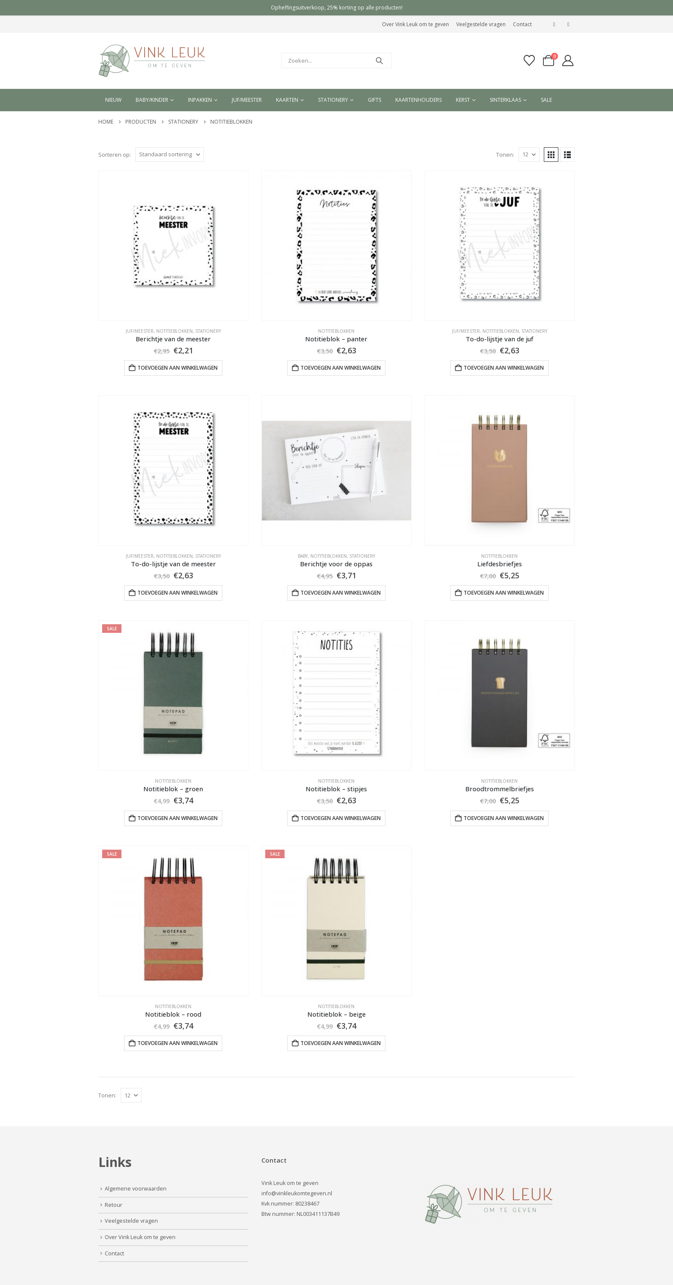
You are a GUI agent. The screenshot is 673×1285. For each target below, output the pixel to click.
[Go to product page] (173, 245)
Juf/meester (247, 99)
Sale (546, 99)
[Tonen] (529, 154)
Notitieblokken (174, 331)
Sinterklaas (505, 99)
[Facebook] (554, 24)
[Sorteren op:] (169, 154)
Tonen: (505, 154)
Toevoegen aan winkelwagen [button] (177, 367)
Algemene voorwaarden (136, 1188)
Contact (522, 24)
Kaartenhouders (418, 99)
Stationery (333, 99)
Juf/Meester (140, 331)
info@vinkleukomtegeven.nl (296, 1193)
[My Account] (568, 60)
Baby (303, 556)
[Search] (379, 60)
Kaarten (287, 99)
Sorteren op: (114, 154)
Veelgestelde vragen (481, 24)
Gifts (374, 99)
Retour (113, 1205)
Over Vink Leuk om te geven (415, 24)
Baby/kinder (152, 99)
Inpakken (200, 99)
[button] (551, 154)
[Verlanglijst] (529, 60)
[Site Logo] (152, 60)
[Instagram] (568, 24)
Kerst (463, 99)
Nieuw (113, 99)
